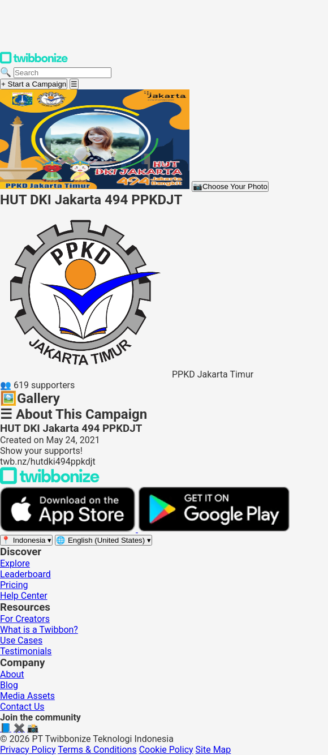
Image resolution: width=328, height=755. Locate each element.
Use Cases (21, 640)
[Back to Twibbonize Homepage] (50, 481)
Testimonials (25, 651)
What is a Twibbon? (39, 629)
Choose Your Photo (230, 186)
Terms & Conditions (97, 749)
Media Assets (27, 695)
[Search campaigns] (62, 72)
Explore (15, 563)
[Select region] (26, 540)
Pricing (14, 585)
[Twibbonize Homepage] (34, 61)
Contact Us (22, 706)
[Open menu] (74, 84)
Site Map (213, 749)
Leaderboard (25, 574)
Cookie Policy (166, 749)
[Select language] (103, 540)
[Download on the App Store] (69, 529)
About (12, 674)
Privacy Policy (28, 749)
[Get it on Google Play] (214, 529)
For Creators (25, 619)
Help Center (24, 595)
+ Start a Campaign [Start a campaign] (33, 84)
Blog (9, 685)
